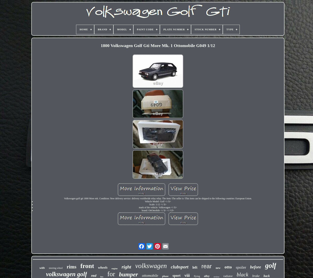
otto (228, 266)
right (126, 266)
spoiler (241, 267)
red (93, 276)
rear (206, 266)
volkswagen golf (66, 274)
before (255, 267)
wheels (102, 267)
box (101, 277)
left (194, 267)
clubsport (179, 266)
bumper (128, 274)
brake (256, 276)
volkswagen (151, 265)
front (87, 265)
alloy (207, 276)
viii (187, 275)
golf (270, 265)
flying (197, 276)
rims (71, 266)
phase (165, 276)
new (218, 267)
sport (176, 276)
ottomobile (150, 275)
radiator (228, 276)
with (42, 267)
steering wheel (56, 268)
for (111, 274)
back (266, 276)
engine (115, 268)
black (242, 275)
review (216, 276)
